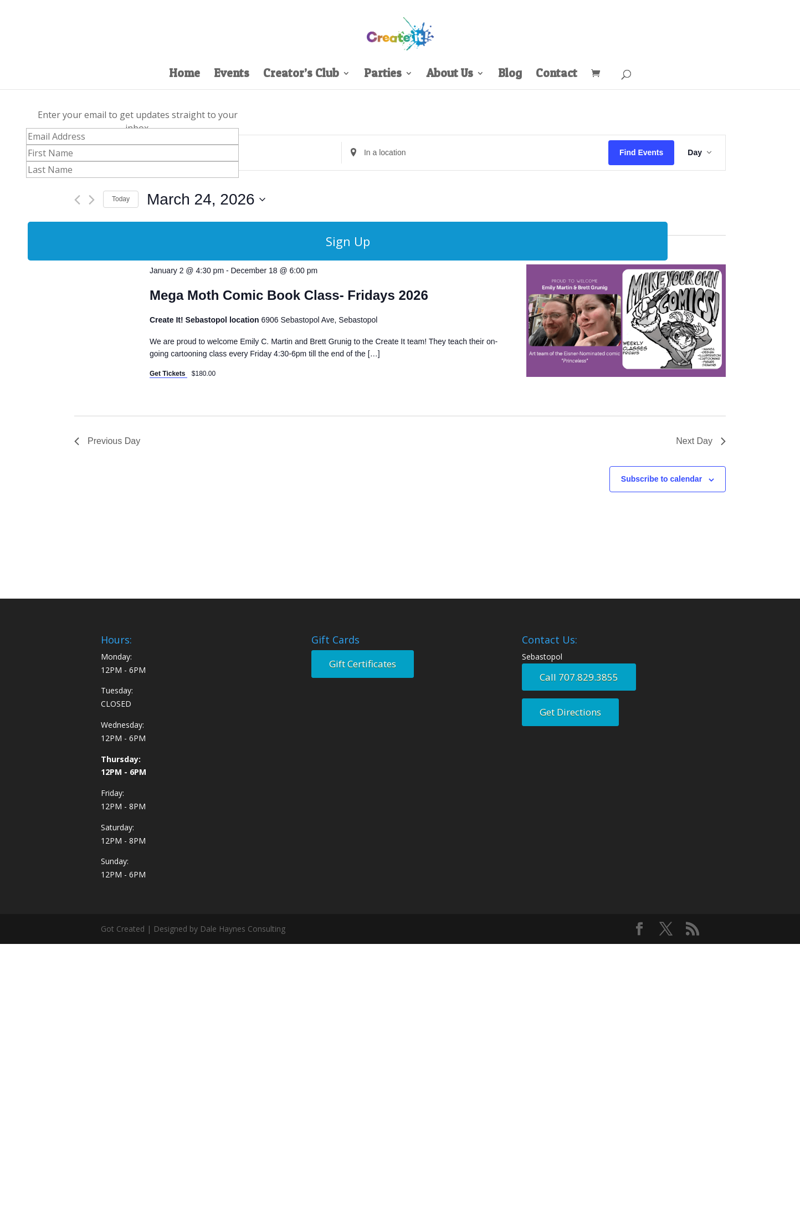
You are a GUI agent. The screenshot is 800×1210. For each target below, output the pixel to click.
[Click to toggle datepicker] (206, 199)
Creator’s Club (301, 74)
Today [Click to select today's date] (121, 199)
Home (184, 74)
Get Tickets (168, 373)
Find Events (641, 152)
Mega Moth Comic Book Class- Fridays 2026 (289, 295)
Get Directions (570, 712)
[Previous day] (77, 200)
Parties (383, 74)
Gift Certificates (362, 663)
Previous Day (107, 441)
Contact (556, 74)
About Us (450, 74)
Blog (510, 74)
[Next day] (92, 200)
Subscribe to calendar (661, 478)
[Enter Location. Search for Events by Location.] (475, 152)
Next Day (701, 441)
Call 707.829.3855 (579, 677)
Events (231, 74)
